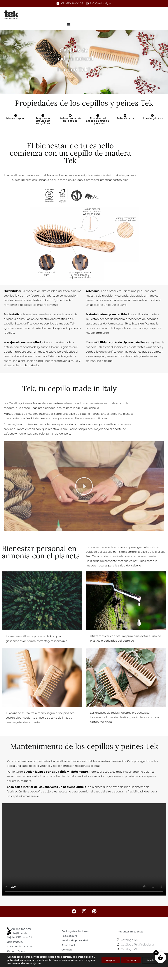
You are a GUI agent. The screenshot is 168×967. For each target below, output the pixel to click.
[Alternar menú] (68, 24)
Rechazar (127, 960)
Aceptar (104, 960)
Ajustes (150, 960)
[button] (84, 486)
